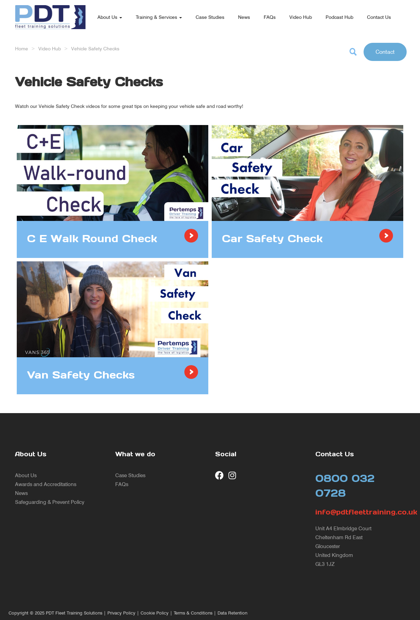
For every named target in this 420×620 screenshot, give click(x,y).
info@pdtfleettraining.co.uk (360, 512)
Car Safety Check (272, 238)
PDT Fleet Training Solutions (74, 613)
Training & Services (159, 17)
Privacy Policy (121, 613)
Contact (385, 51)
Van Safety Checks (81, 374)
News (244, 17)
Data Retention (232, 613)
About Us (109, 17)
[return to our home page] (50, 8)
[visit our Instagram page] (232, 475)
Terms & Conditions (193, 613)
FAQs (270, 17)
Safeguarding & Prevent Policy (49, 502)
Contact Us (379, 17)
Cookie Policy (155, 613)
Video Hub (300, 17)
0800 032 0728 (345, 485)
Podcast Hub (339, 17)
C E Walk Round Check (92, 238)
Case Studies (210, 17)
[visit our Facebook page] (219, 475)
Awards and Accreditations (45, 484)
